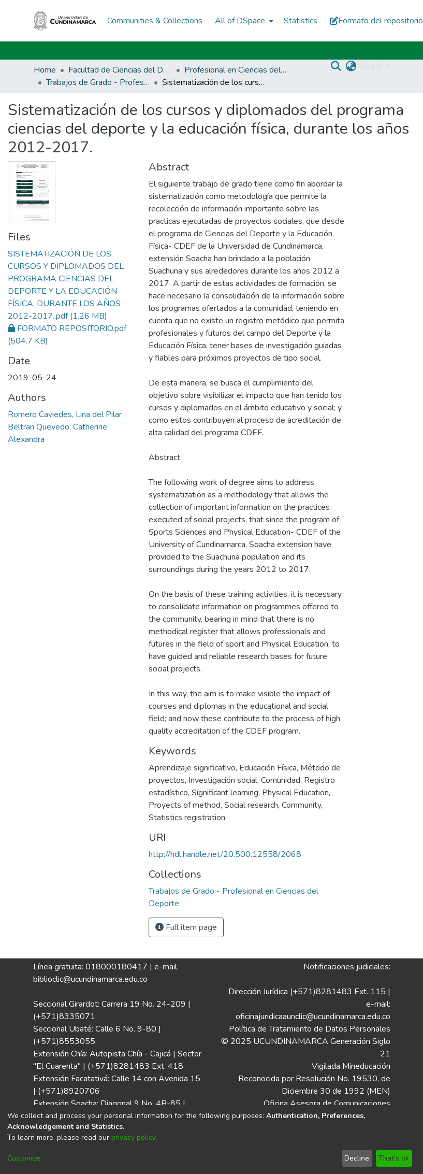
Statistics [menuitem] (300, 20)
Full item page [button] (186, 927)
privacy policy (133, 1137)
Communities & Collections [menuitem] (154, 20)
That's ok (393, 1158)
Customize (24, 1158)
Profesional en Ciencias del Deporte (236, 70)
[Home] (65, 20)
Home (45, 70)
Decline (356, 1158)
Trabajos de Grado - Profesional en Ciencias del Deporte (98, 82)
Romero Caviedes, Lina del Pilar (65, 414)
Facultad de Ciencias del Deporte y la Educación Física (120, 70)
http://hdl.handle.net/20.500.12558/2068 (225, 854)
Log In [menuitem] (371, 66)
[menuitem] (243, 20)
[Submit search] (335, 66)
